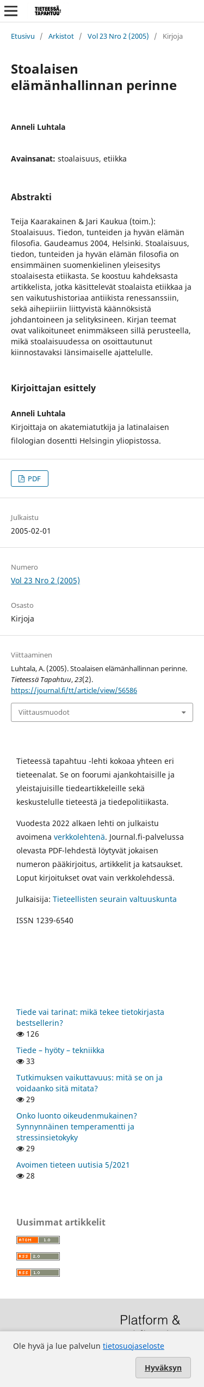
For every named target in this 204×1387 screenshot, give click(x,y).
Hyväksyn (163, 1367)
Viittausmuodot (44, 712)
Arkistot (61, 36)
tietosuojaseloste (133, 1346)
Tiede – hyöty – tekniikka (60, 1050)
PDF (33, 478)
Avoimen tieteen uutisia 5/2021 (73, 1164)
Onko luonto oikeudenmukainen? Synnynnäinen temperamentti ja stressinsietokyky (76, 1126)
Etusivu (23, 36)
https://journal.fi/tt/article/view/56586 (74, 690)
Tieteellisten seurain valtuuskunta (115, 899)
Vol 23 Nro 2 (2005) (118, 36)
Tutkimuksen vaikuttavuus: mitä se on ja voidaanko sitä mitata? (89, 1082)
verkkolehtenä (79, 837)
